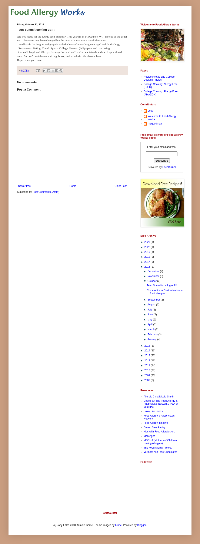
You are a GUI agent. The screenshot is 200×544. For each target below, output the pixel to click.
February (152, 334)
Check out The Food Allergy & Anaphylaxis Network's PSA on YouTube (161, 403)
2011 (147, 365)
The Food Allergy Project (157, 447)
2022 (147, 247)
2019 (147, 251)
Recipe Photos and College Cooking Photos (159, 78)
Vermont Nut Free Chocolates (160, 451)
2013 (147, 355)
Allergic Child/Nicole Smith (159, 396)
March (151, 329)
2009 (147, 375)
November (153, 276)
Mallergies (149, 436)
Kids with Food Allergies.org (159, 431)
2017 (147, 261)
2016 (147, 266)
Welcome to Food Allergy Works (162, 118)
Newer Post (24, 186)
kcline (118, 525)
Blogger (141, 525)
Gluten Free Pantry (154, 427)
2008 (147, 380)
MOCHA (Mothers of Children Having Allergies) (160, 442)
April (150, 324)
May (150, 319)
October (152, 281)
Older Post (120, 186)
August (151, 304)
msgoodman (155, 123)
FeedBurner (169, 167)
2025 (147, 242)
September (154, 299)
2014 (147, 350)
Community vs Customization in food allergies (165, 292)
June (150, 314)
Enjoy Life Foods (153, 411)
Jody (150, 110)
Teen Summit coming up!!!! (162, 285)
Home (73, 186)
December (153, 271)
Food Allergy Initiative (156, 422)
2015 (147, 345)
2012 (147, 360)
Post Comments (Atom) (46, 191)
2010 (147, 370)
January (152, 339)
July (150, 309)
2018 (147, 256)
